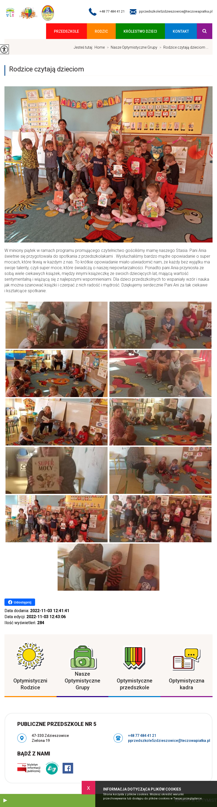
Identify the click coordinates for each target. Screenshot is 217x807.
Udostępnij (19, 602)
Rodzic (101, 31)
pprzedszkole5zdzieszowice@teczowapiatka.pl (171, 12)
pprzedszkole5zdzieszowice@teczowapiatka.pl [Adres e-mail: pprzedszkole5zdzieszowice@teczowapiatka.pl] (169, 740)
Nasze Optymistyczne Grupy (131, 47)
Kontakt (181, 31)
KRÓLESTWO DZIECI (140, 31)
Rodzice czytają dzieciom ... (182, 47)
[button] (5, 800)
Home (99, 47)
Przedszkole (66, 31)
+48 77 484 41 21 (107, 12)
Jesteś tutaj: (84, 47)
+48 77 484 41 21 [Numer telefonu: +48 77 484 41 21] (142, 735)
